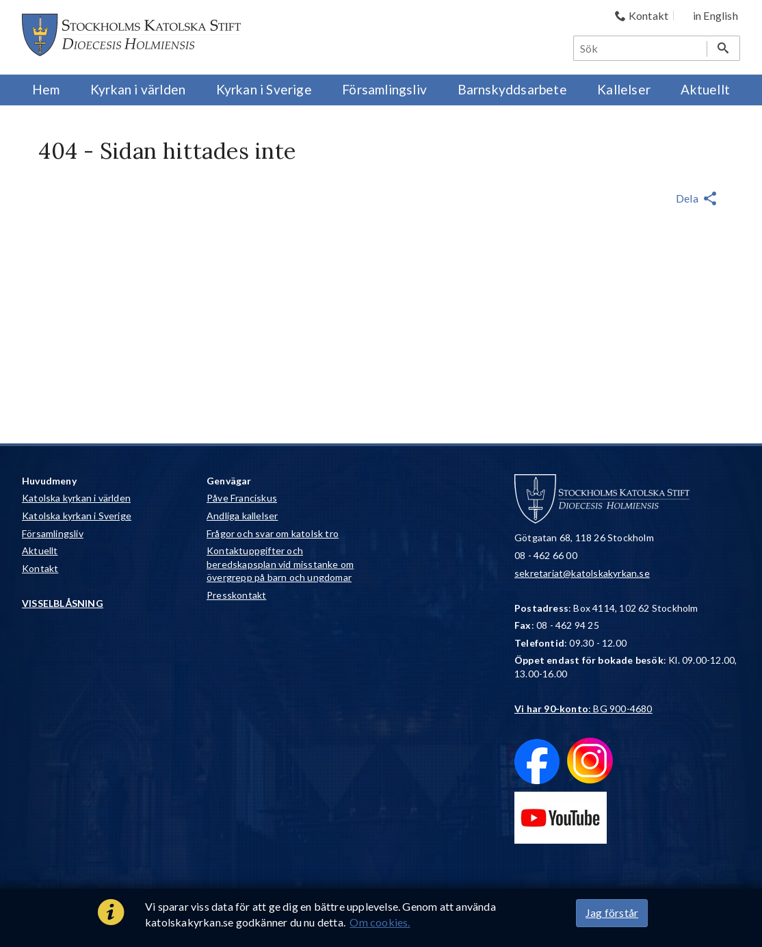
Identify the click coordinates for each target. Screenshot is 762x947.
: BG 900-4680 (583, 708)
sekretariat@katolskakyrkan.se (582, 573)
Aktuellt (40, 550)
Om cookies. (380, 922)
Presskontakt (236, 595)
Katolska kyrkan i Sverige (76, 515)
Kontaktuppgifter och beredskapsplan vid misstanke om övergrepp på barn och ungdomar (280, 564)
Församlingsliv (52, 533)
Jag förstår (612, 912)
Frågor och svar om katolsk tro (273, 533)
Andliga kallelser (242, 515)
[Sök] (641, 48)
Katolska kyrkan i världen (76, 498)
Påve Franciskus (242, 498)
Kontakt (40, 568)
